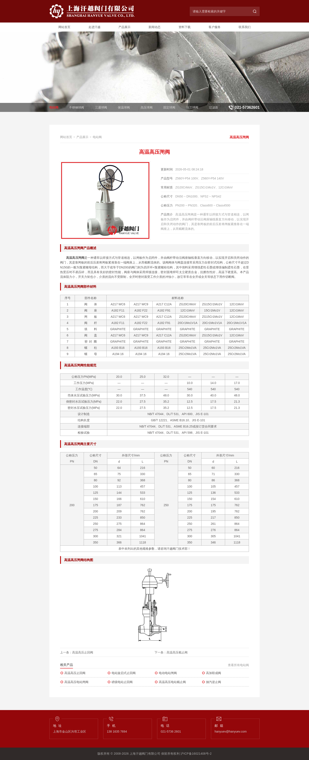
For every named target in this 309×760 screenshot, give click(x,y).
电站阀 (53, 107)
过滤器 (213, 107)
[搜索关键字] (220, 11)
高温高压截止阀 (177, 652)
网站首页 (64, 27)
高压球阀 (147, 107)
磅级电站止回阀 (120, 682)
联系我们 (245, 27)
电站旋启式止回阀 (121, 673)
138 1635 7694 (117, 731)
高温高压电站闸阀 (74, 682)
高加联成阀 (211, 673)
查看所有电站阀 (238, 665)
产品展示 (124, 27)
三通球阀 (101, 107)
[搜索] (255, 11)
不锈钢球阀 (76, 107)
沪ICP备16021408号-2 (196, 753)
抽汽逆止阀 (211, 682)
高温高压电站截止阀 (170, 682)
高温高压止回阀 (82, 652)
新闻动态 (154, 27)
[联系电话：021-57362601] (243, 107)
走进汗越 (94, 27)
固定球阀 (169, 107)
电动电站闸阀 (165, 673)
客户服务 (215, 27)
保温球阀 (124, 107)
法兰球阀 (192, 107)
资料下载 (185, 27)
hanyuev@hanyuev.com (231, 731)
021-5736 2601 (171, 731)
